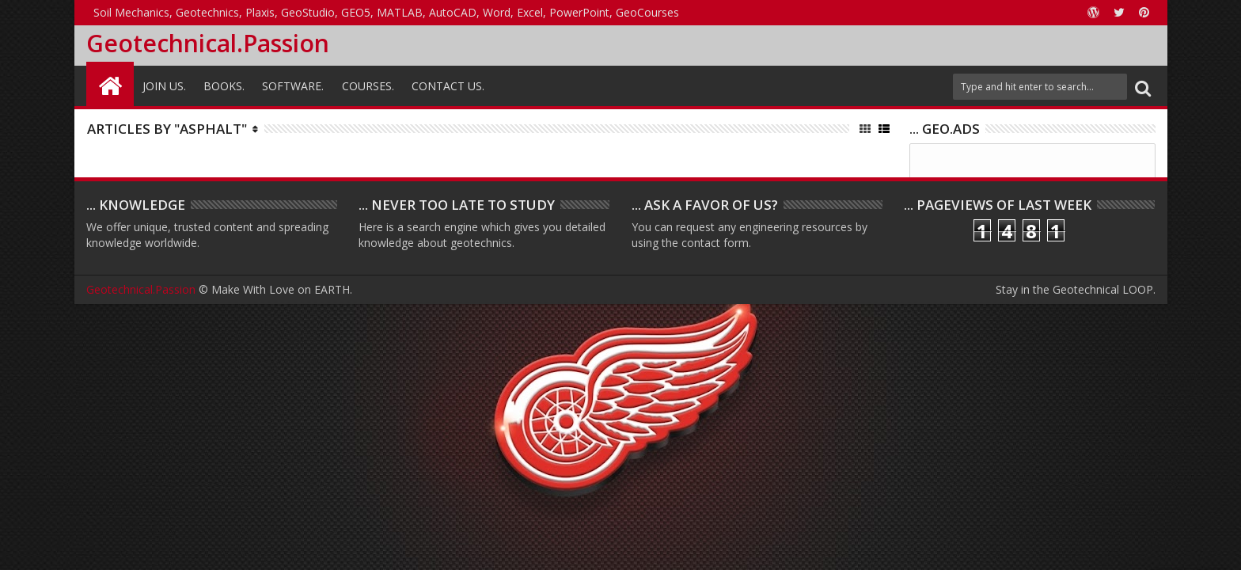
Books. (224, 85)
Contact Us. (448, 85)
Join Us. (164, 85)
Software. (293, 85)
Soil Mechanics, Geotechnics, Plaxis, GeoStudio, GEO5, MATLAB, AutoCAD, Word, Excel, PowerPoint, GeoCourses (386, 12)
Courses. (368, 85)
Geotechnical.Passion (207, 43)
